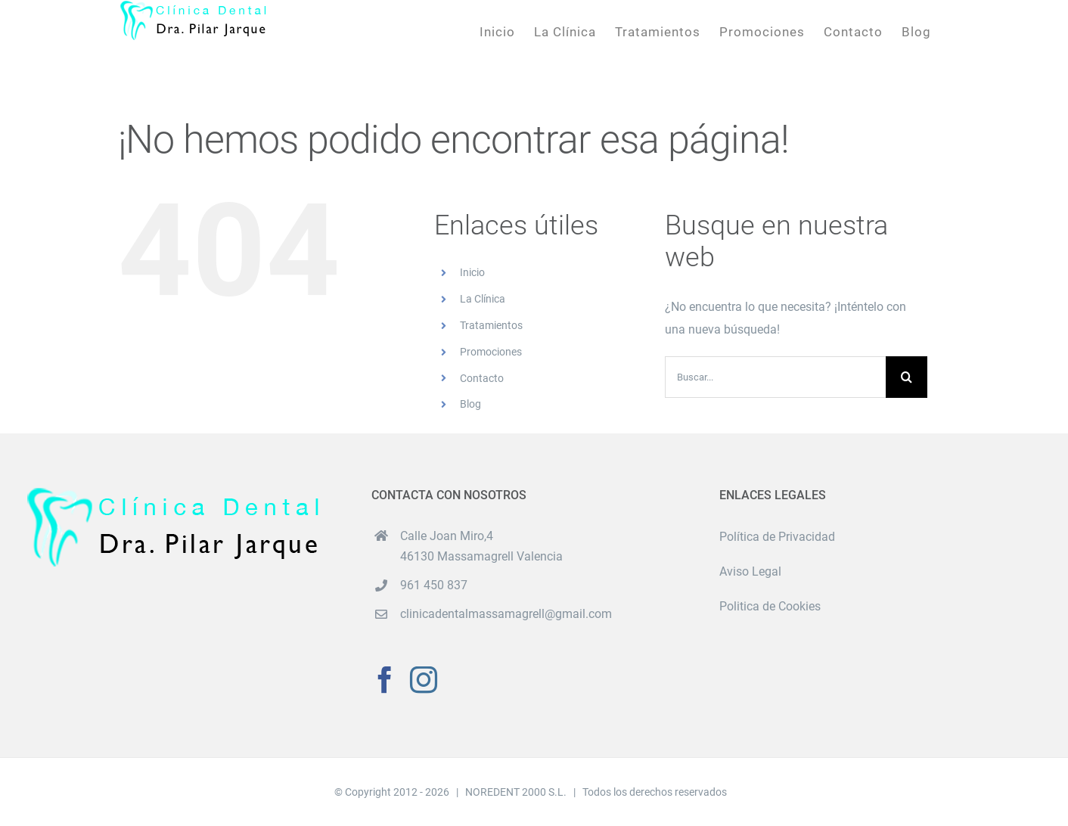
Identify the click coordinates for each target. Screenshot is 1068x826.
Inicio (472, 272)
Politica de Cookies (770, 606)
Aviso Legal (750, 571)
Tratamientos (491, 325)
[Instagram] (423, 680)
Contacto (482, 378)
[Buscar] (906, 377)
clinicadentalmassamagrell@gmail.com (506, 614)
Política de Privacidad (777, 536)
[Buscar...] (775, 377)
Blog (470, 404)
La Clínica (482, 299)
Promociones (491, 352)
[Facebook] (385, 680)
